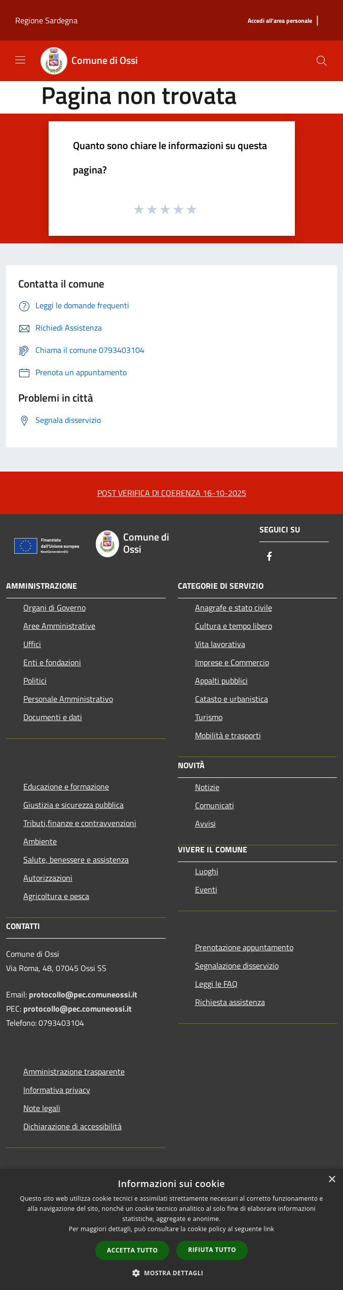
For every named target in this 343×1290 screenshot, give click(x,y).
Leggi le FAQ (216, 984)
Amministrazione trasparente (74, 1071)
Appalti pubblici (221, 680)
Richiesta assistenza (230, 1002)
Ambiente (40, 841)
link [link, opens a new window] (268, 1229)
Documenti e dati (52, 717)
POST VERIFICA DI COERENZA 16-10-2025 (171, 493)
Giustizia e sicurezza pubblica (73, 805)
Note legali (41, 1108)
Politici (35, 680)
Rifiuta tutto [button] (212, 1249)
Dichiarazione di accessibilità (72, 1126)
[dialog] (171, 1229)
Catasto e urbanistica (231, 699)
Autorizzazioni (47, 878)
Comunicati (214, 805)
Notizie (207, 787)
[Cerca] (322, 61)
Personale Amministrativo (68, 699)
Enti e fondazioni (52, 662)
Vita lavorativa (220, 644)
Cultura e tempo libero (233, 626)
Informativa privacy (56, 1090)
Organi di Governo (54, 607)
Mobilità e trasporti (228, 735)
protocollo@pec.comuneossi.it (83, 994)
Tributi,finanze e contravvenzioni (79, 823)
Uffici (32, 644)
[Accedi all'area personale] (280, 21)
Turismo (208, 717)
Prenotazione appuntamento (244, 947)
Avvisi (205, 823)
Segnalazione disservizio (237, 965)
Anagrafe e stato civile (233, 607)
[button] (172, 1273)
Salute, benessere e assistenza (76, 859)
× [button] (331, 1180)
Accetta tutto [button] (132, 1250)
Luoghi (206, 871)
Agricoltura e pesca (56, 896)
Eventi (206, 889)
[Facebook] (269, 557)
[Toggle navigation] (20, 60)
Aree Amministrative (59, 626)
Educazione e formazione (66, 786)
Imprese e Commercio (232, 662)
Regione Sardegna (46, 20)
